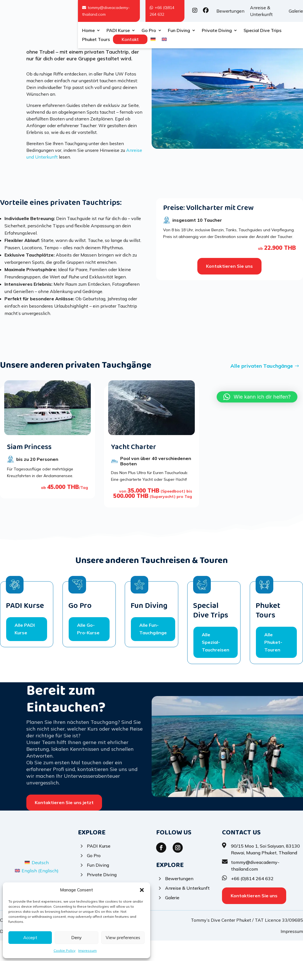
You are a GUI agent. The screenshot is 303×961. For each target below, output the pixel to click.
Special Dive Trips (262, 30)
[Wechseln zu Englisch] (164, 40)
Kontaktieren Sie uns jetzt (64, 823)
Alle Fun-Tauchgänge (153, 649)
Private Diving (217, 30)
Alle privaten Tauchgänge (261, 386)
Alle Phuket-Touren (273, 662)
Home (88, 30)
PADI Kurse (118, 30)
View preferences (123, 937)
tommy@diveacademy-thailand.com (106, 11)
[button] (142, 890)
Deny (76, 937)
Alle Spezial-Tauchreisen (215, 662)
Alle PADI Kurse (25, 649)
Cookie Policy (64, 950)
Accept (30, 937)
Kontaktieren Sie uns (229, 286)
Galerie (296, 11)
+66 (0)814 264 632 (162, 11)
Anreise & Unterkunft (261, 11)
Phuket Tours (96, 39)
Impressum (87, 950)
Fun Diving (179, 30)
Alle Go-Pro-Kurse (88, 649)
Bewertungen (230, 11)
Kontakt (130, 39)
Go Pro (149, 30)
